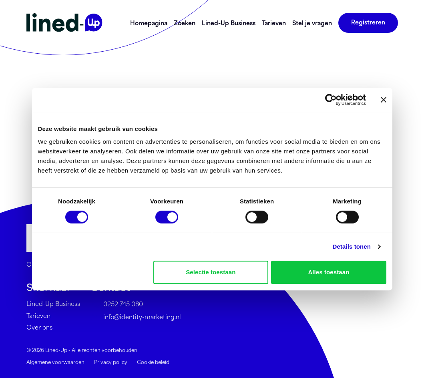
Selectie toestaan (210, 272)
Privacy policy (110, 361)
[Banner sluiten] (383, 100)
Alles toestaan (328, 272)
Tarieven (274, 22)
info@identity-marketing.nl (135, 317)
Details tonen (352, 246)
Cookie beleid (153, 361)
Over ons (39, 327)
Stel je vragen (312, 22)
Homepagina (148, 22)
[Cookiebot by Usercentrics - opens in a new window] (331, 100)
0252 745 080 (116, 304)
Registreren (368, 21)
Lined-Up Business (228, 22)
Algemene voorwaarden (55, 361)
